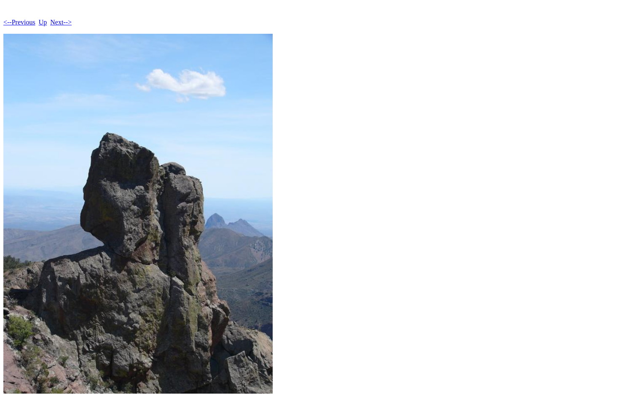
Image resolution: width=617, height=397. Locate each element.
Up (43, 22)
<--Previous (19, 22)
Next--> (61, 22)
